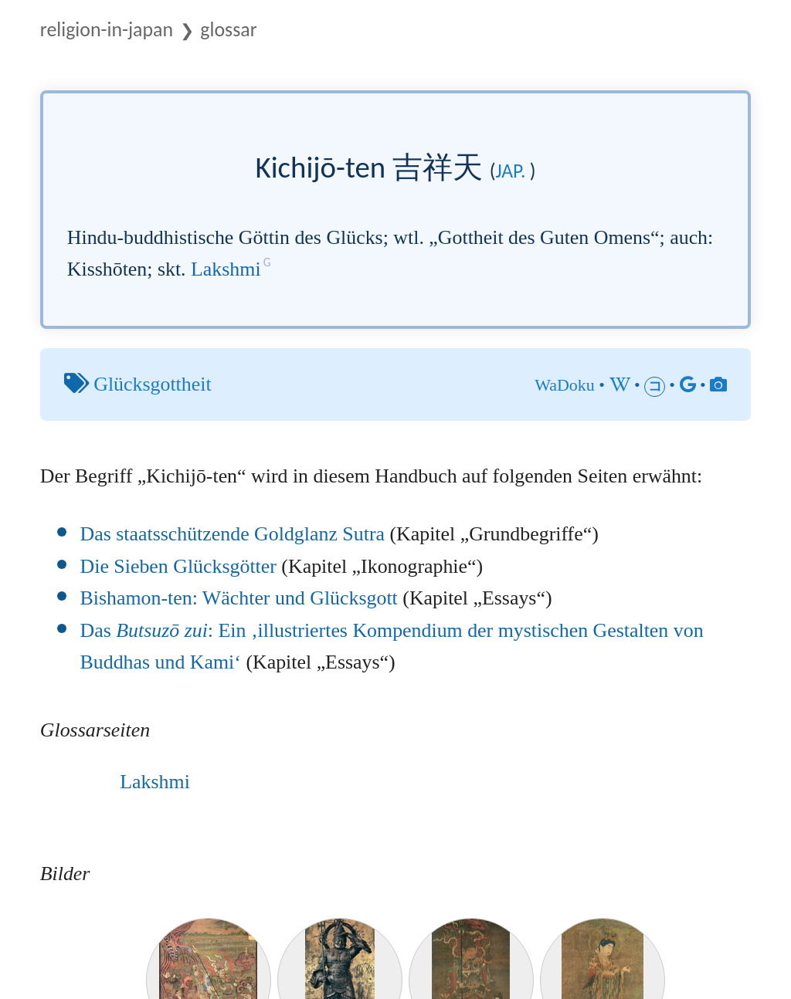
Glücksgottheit (152, 384)
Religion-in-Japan (106, 29)
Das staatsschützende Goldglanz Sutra (232, 534)
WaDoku (565, 385)
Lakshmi (226, 269)
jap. (511, 171)
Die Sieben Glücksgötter (178, 566)
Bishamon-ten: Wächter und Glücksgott (239, 598)
